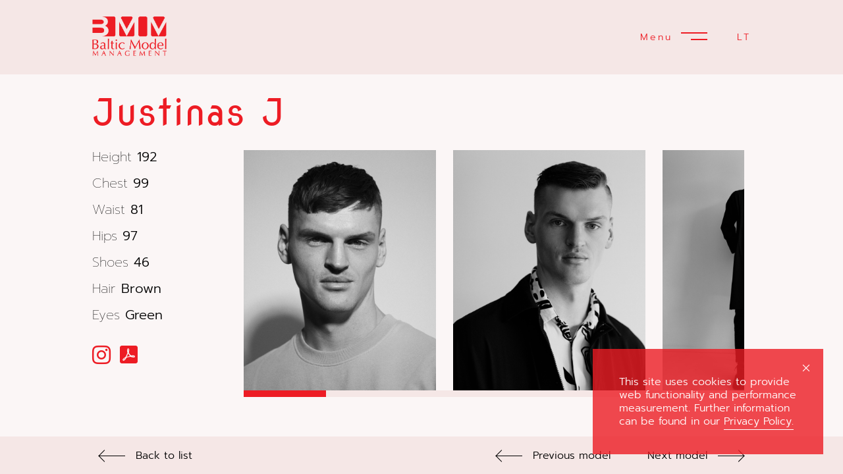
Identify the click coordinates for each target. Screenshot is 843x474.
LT (744, 37)
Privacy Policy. (759, 421)
